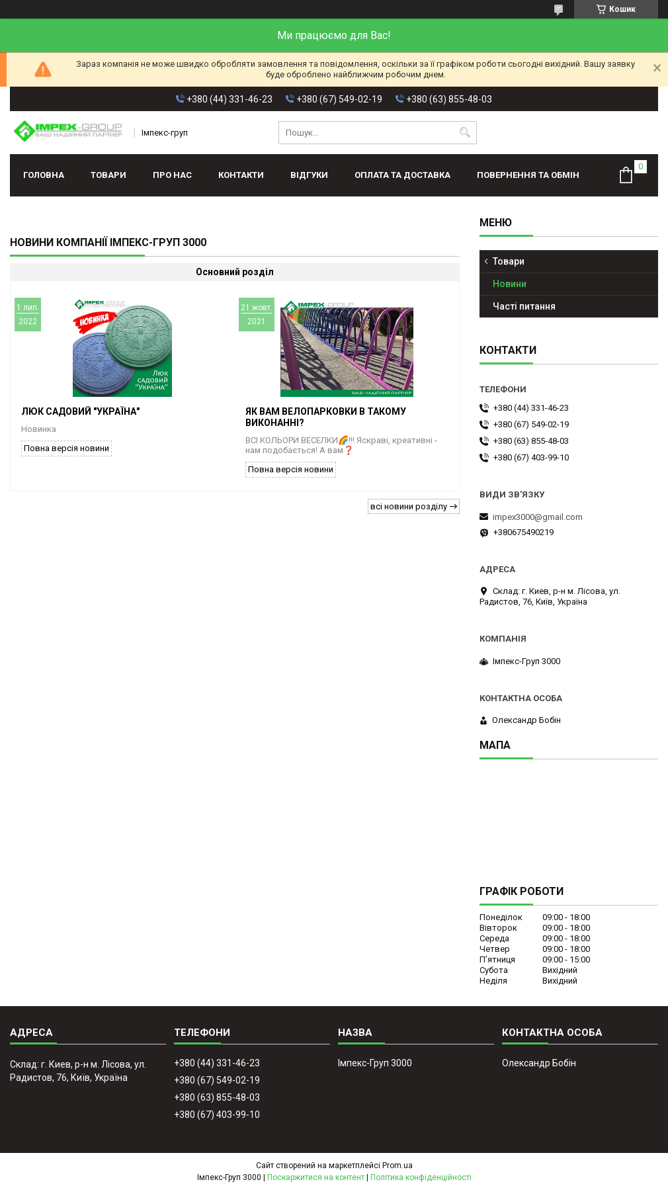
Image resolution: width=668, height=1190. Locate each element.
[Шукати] (465, 132)
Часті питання (524, 306)
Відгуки (309, 175)
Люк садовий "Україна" (80, 411)
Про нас (172, 175)
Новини (509, 283)
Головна (43, 175)
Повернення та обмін (528, 175)
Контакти (241, 175)
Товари (108, 175)
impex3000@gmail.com (538, 517)
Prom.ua (397, 1165)
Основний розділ (235, 272)
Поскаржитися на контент (315, 1177)
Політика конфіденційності (421, 1177)
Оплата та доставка (402, 175)
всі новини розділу (408, 506)
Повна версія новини (66, 448)
